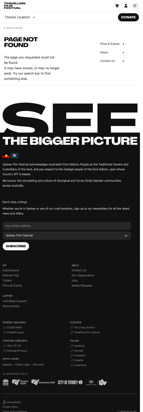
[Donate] (128, 17)
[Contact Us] (112, 61)
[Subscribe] (16, 246)
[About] (112, 52)
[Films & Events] (112, 44)
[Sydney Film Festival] (67, 236)
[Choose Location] (20, 17)
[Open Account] (126, 6)
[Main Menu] (135, 6)
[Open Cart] (117, 6)
